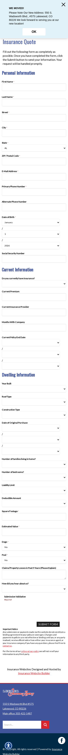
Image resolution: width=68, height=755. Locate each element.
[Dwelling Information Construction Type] (34, 415)
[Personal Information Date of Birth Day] (31, 234)
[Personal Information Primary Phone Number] (34, 192)
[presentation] (31, 608)
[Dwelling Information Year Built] (34, 389)
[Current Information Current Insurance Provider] (34, 312)
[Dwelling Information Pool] (34, 560)
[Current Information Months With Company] (34, 327)
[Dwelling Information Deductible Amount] (34, 503)
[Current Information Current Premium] (34, 297)
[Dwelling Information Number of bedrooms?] (34, 477)
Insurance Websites (19, 669)
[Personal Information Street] (34, 118)
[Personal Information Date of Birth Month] (31, 222)
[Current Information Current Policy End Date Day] (31, 354)
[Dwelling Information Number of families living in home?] (34, 464)
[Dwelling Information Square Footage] (34, 517)
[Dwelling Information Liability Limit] (34, 490)
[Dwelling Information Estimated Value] (34, 532)
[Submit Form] (48, 624)
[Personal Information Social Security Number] (34, 259)
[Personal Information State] (34, 148)
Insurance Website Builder (34, 673)
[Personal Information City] (34, 133)
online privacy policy (30, 651)
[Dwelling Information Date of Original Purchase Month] (31, 428)
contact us (7, 646)
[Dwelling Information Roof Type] (34, 402)
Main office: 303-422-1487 (17, 711)
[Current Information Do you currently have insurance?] (34, 283)
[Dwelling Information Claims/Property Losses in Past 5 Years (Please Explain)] (34, 574)
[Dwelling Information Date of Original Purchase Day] (31, 439)
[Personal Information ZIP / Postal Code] (34, 161)
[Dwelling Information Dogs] (34, 547)
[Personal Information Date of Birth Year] (31, 245)
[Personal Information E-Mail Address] (34, 177)
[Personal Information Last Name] (34, 102)
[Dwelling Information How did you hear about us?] (34, 589)
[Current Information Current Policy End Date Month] (31, 342)
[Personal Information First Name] (34, 87)
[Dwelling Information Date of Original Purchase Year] (31, 451)
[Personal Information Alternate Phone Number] (34, 207)
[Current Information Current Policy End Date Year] (31, 366)
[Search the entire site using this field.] (22, 722)
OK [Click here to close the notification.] (34, 32)
